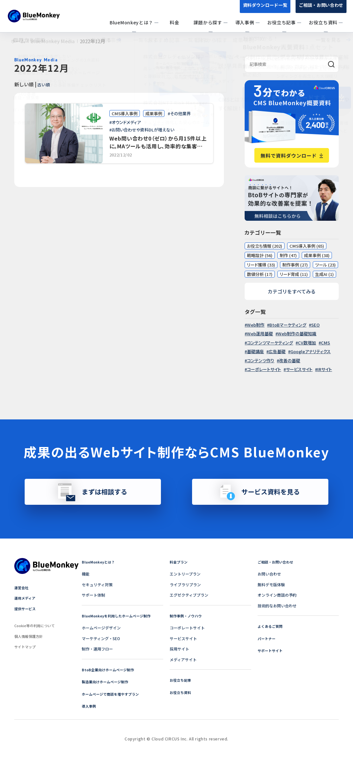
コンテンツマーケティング (270, 343)
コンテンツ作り (260, 360)
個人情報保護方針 (29, 636)
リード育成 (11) (294, 274)
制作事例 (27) (295, 265)
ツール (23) (325, 265)
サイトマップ (26, 646)
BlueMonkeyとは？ (99, 562)
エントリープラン (185, 574)
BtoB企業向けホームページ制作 (110, 669)
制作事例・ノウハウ (187, 615)
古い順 (45, 84)
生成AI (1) (324, 274)
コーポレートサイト (264, 369)
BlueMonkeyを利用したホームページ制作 (119, 615)
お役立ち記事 (181, 680)
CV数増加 (307, 343)
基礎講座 (255, 351)
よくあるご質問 (271, 626)
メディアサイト (183, 659)
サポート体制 (93, 595)
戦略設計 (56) (260, 255)
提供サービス (26, 608)
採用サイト (179, 649)
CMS (325, 343)
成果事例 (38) (317, 255)
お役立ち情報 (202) (264, 246)
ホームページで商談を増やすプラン (113, 694)
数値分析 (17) (260, 274)
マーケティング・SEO (101, 638)
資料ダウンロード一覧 (260, 9)
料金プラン (179, 562)
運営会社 (22, 587)
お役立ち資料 (181, 692)
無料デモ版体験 (271, 584)
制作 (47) (288, 255)
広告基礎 (277, 351)
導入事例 (89, 706)
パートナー (267, 638)
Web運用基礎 (260, 333)
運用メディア (25, 598)
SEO (315, 325)
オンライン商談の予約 (277, 595)
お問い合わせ (269, 574)
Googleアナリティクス (310, 351)
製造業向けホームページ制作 (107, 681)
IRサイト (324, 369)
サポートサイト (271, 650)
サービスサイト (299, 369)
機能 (86, 574)
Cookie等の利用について (36, 625)
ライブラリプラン (185, 584)
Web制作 (255, 325)
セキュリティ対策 (97, 584)
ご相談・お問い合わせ (319, 9)
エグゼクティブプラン (189, 595)
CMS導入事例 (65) (306, 246)
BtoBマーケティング (287, 325)
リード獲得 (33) (261, 265)
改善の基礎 (289, 360)
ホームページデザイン (101, 627)
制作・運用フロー (97, 649)
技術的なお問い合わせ (277, 605)
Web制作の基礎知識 (297, 333)
